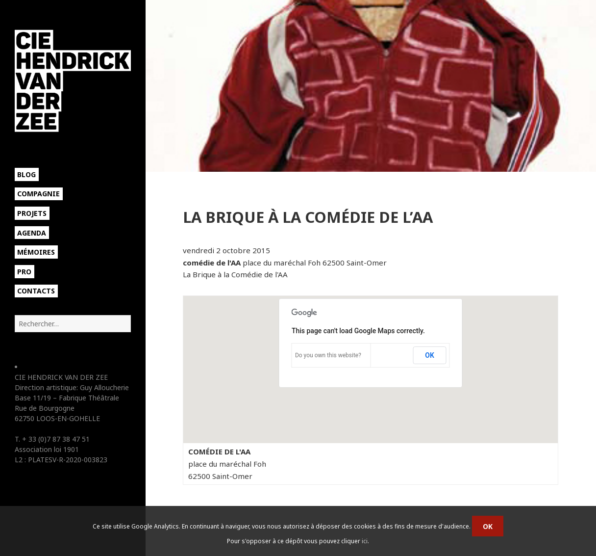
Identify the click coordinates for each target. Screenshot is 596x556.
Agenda (31, 233)
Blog (26, 174)
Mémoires (36, 252)
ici (365, 541)
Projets (32, 213)
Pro (24, 271)
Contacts (36, 290)
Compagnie (38, 193)
